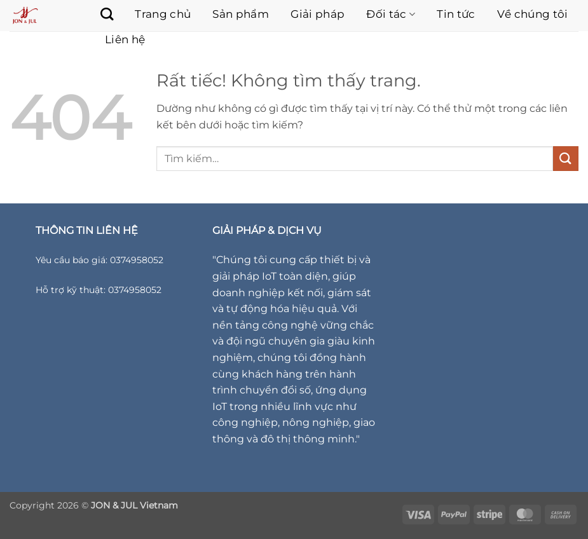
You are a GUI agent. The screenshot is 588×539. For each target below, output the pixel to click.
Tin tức (456, 14)
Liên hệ (125, 39)
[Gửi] (565, 158)
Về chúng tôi (532, 14)
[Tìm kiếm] (100, 14)
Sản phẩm (240, 14)
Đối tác (390, 14)
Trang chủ (163, 14)
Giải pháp (318, 14)
